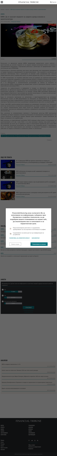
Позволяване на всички (39, 244)
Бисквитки (35, 238)
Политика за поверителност (19, 238)
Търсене (53, 2)
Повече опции (15, 244)
